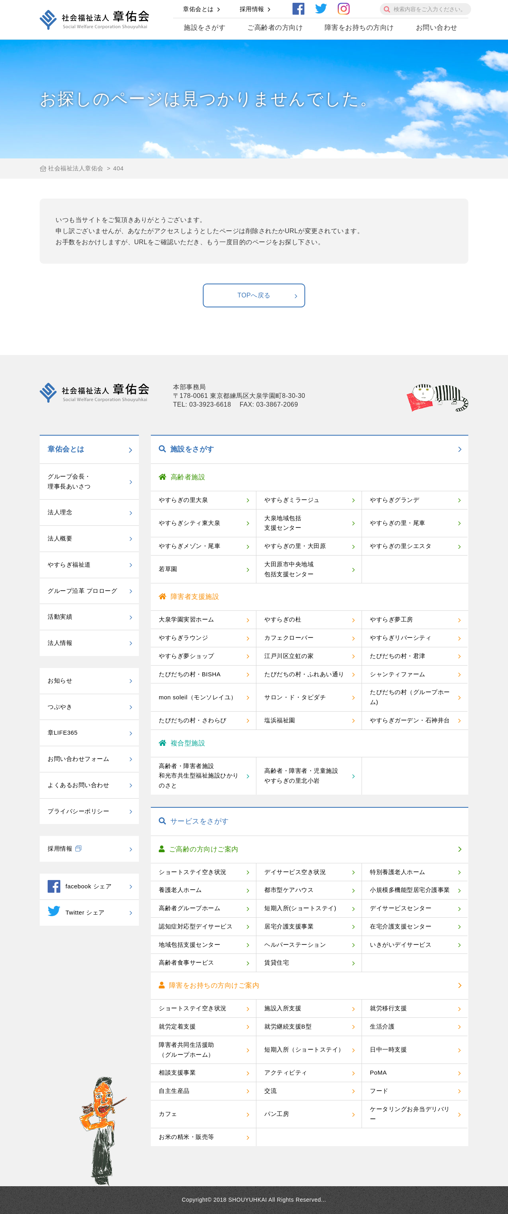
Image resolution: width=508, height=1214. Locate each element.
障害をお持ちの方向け (359, 27)
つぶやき (60, 706)
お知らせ (60, 680)
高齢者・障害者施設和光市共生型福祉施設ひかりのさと (199, 775)
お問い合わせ (437, 27)
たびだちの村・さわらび (193, 720)
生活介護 (382, 1026)
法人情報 (60, 642)
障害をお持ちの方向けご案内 (209, 985)
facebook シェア (80, 886)
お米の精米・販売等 (186, 1136)
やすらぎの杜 (282, 619)
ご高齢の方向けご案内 (199, 849)
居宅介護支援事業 (289, 926)
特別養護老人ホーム (397, 872)
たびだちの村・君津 (397, 655)
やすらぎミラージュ (292, 499)
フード (379, 1090)
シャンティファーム (397, 674)
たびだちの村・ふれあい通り (304, 674)
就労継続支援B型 (288, 1026)
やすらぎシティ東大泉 (189, 522)
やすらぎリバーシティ (400, 637)
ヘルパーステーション (295, 944)
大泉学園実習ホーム (186, 619)
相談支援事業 (177, 1072)
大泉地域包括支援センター (282, 523)
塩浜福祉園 (279, 720)
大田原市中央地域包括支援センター (289, 569)
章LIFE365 (63, 732)
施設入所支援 (282, 1008)
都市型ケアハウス (289, 889)
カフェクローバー (289, 637)
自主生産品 (174, 1090)
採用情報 (252, 9)
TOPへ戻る (267, 296)
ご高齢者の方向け (275, 27)
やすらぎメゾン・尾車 (189, 545)
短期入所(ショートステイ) (300, 908)
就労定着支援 (177, 1026)
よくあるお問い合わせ (78, 785)
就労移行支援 (388, 1008)
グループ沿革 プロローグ (82, 590)
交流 (270, 1090)
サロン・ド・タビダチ (295, 697)
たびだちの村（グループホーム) (410, 697)
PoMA (378, 1072)
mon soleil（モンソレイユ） (198, 697)
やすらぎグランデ (394, 499)
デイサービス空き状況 (295, 872)
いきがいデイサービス (400, 944)
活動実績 (60, 616)
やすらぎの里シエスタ (400, 545)
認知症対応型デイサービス (196, 926)
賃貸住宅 (276, 962)
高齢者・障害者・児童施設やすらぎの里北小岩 (301, 775)
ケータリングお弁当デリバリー (410, 1114)
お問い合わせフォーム (78, 758)
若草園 (168, 569)
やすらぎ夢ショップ (186, 655)
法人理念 (60, 512)
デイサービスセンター (400, 908)
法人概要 (60, 538)
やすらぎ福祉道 (69, 564)
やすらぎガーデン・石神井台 (410, 720)
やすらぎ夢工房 (391, 619)
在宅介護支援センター (400, 926)
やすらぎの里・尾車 (397, 522)
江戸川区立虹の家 (289, 655)
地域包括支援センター (189, 944)
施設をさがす (204, 27)
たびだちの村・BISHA (190, 674)
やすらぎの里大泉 (183, 499)
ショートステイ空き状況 (193, 872)
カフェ (168, 1113)
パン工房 (276, 1113)
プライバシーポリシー (78, 811)
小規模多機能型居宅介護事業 (410, 889)
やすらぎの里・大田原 (295, 545)
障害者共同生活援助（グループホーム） (186, 1049)
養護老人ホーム (180, 889)
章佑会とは (198, 9)
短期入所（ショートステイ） (304, 1049)
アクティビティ (286, 1072)
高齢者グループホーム (189, 908)
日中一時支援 (388, 1049)
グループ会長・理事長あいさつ (69, 481)
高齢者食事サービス (186, 962)
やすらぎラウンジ (183, 637)
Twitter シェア (76, 911)
